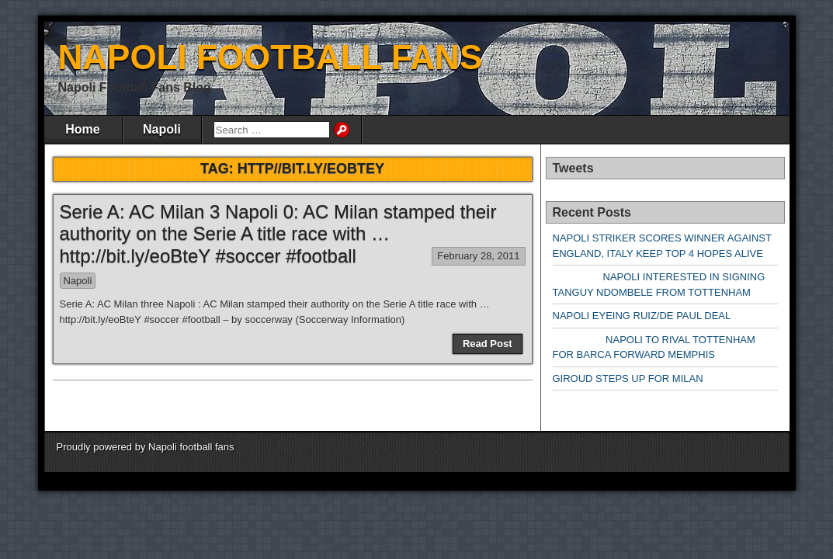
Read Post (487, 343)
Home (82, 129)
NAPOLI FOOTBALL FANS (270, 57)
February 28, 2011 (478, 256)
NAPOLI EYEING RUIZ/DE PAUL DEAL (642, 315)
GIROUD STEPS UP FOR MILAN (628, 378)
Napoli (162, 129)
